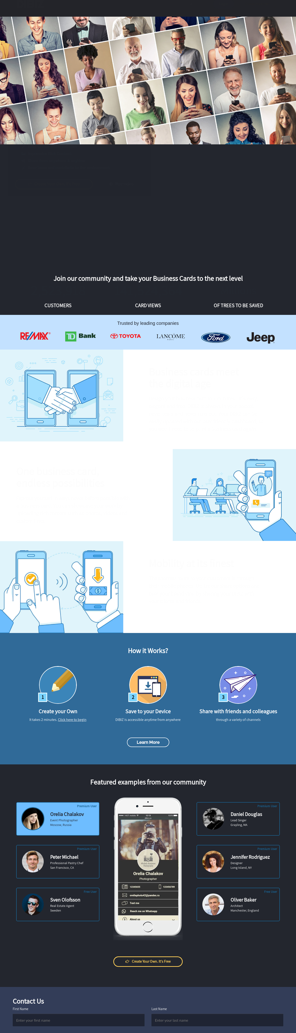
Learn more (148, 742)
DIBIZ (32, 8)
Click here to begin (72, 719)
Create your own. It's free (58, 184)
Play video (126, 184)
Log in (223, 8)
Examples (124, 8)
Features (100, 8)
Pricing (146, 8)
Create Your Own (257, 8)
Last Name (159, 1009)
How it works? (172, 8)
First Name (20, 1009)
